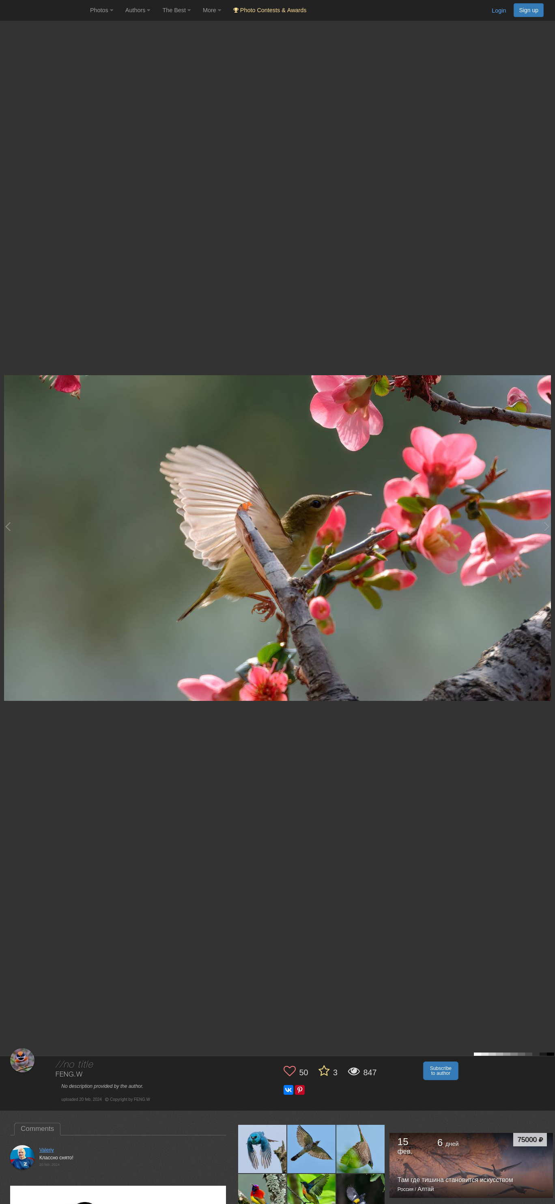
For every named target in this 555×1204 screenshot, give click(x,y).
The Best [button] (176, 10)
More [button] (212, 10)
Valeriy (46, 1150)
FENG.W (69, 1075)
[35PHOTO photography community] (44, 10)
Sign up (528, 10)
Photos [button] (101, 10)
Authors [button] (138, 10)
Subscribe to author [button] (441, 1071)
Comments (37, 1129)
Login (499, 10)
